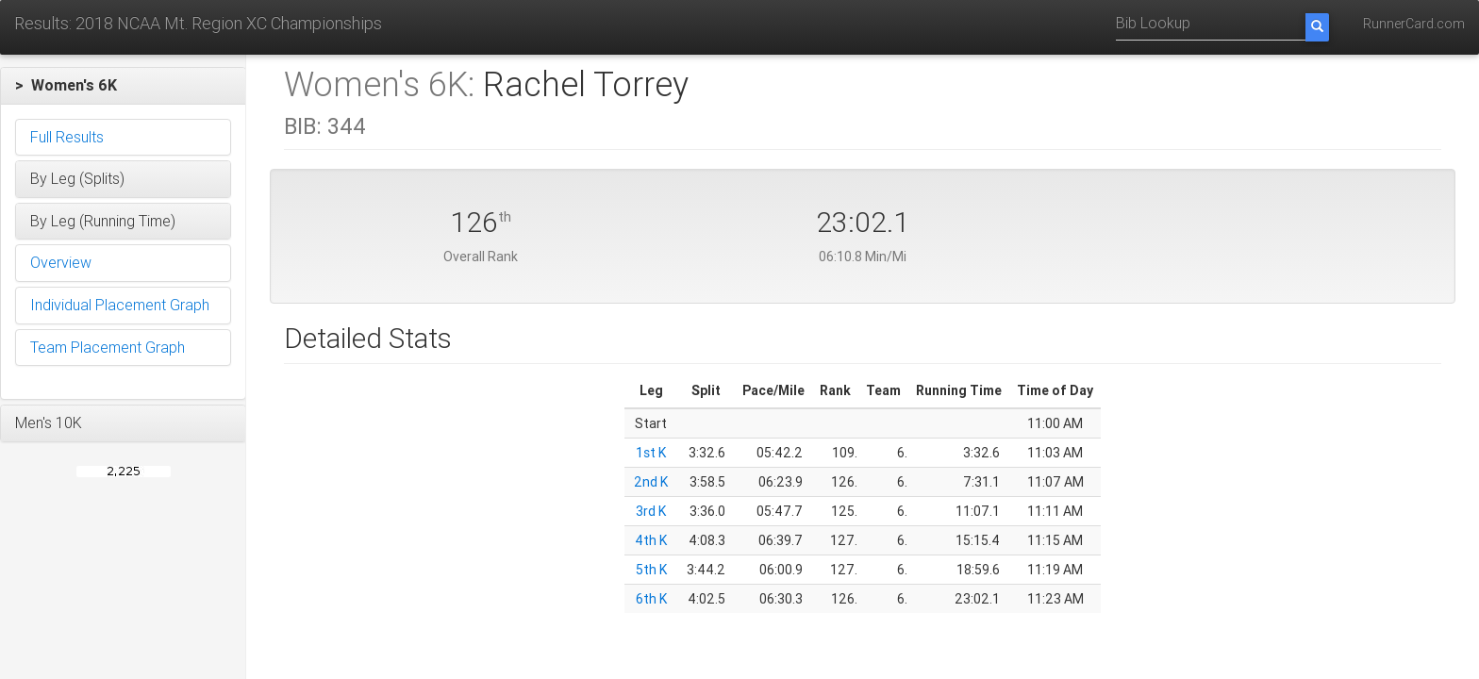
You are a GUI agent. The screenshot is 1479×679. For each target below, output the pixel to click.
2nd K (651, 481)
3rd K (651, 511)
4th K (651, 540)
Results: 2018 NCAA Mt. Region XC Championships (198, 23)
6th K (651, 598)
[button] (123, 86)
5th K (651, 569)
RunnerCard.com (1414, 23)
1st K (651, 452)
